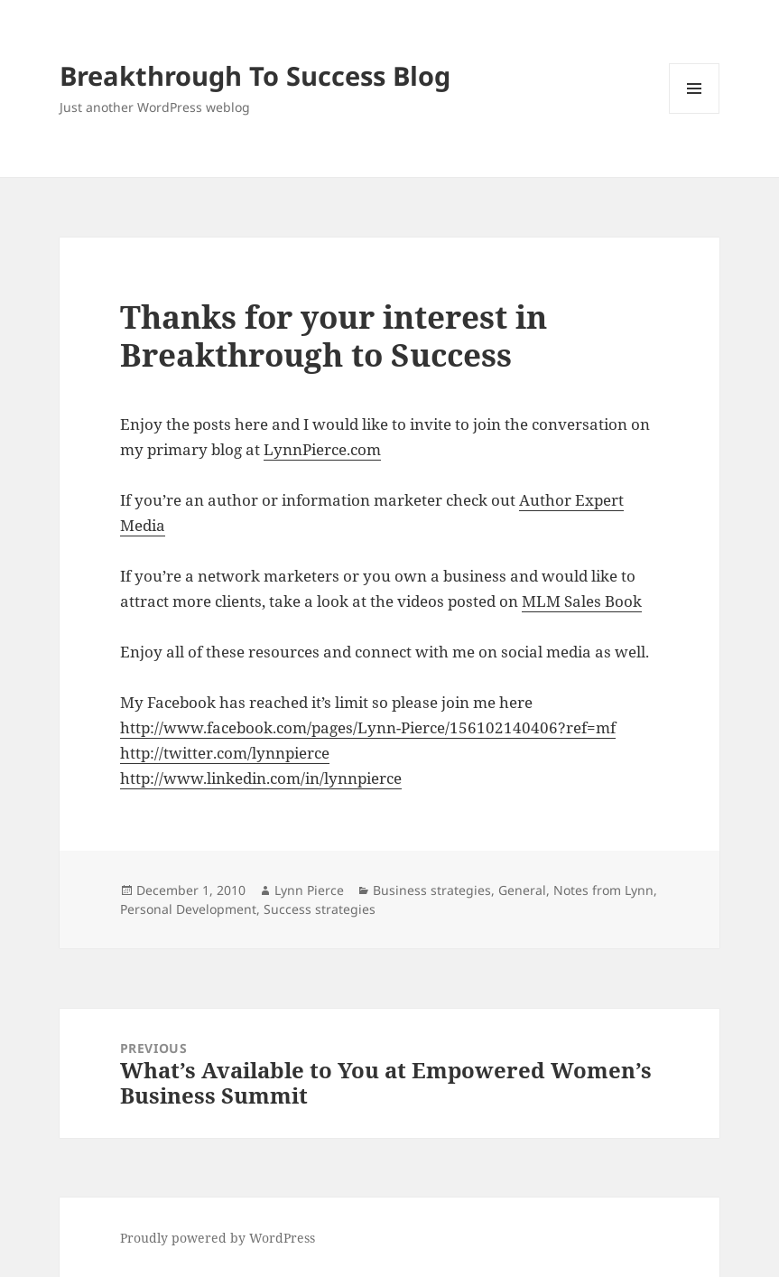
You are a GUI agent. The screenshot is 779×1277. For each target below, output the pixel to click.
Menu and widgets (694, 113)
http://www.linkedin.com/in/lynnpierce (261, 778)
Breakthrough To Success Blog (255, 75)
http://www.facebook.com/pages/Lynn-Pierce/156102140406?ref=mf (368, 727)
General (522, 890)
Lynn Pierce (309, 890)
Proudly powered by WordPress (217, 1237)
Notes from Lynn (603, 890)
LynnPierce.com (322, 449)
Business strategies (432, 890)
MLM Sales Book (582, 601)
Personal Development (188, 909)
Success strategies (320, 909)
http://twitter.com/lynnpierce (224, 752)
